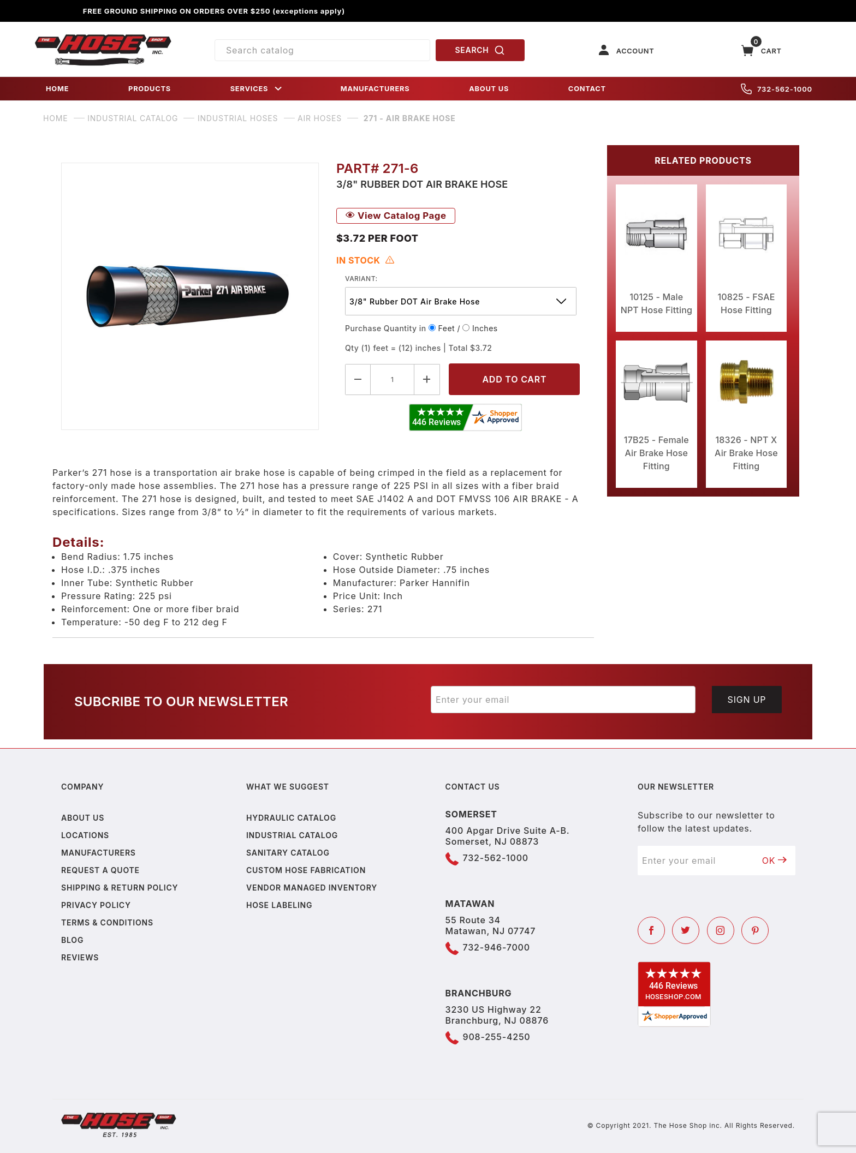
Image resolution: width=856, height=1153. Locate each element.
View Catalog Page (396, 215)
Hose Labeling (279, 905)
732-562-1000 (776, 88)
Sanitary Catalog (288, 852)
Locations (85, 835)
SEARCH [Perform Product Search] (480, 50)
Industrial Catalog (292, 835)
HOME (57, 89)
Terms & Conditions (107, 922)
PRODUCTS (149, 89)
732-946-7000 (496, 947)
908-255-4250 (497, 1036)
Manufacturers (98, 852)
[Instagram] (720, 930)
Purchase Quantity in (385, 328)
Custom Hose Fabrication (306, 870)
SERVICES (257, 89)
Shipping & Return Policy (119, 887)
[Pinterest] (755, 930)
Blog (72, 940)
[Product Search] (322, 50)
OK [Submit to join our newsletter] (774, 860)
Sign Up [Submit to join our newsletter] (747, 699)
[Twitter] (685, 930)
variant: (361, 278)
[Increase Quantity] (427, 379)
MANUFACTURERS (375, 89)
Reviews (80, 957)
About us (82, 817)
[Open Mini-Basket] (761, 50)
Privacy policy (96, 905)
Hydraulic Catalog (291, 817)
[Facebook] (651, 930)
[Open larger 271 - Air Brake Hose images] (190, 296)
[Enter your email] (563, 699)
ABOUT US (489, 89)
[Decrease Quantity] (358, 379)
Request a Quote (100, 870)
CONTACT (587, 89)
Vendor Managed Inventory (311, 887)
